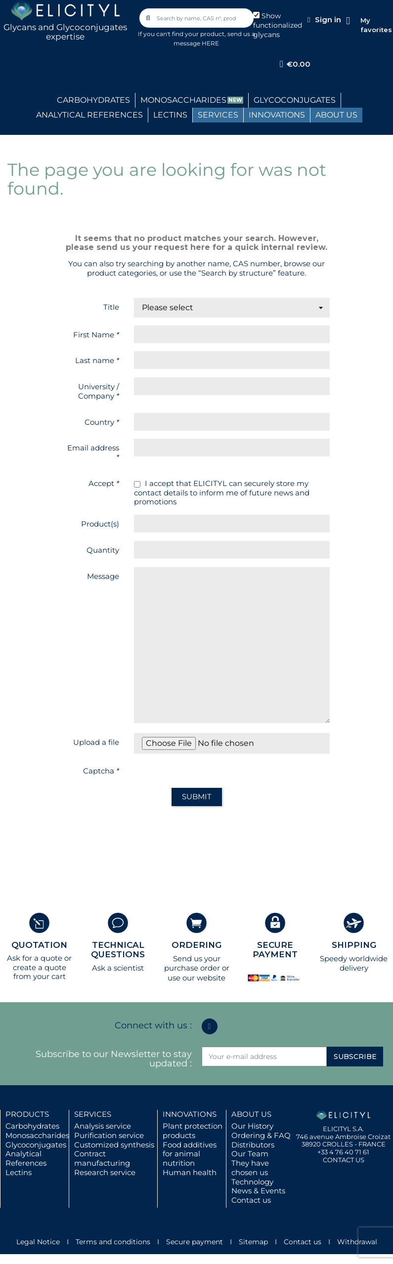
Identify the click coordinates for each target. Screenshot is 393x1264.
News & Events (258, 1190)
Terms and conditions (113, 1241)
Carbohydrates (32, 1126)
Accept (103, 483)
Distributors (252, 1144)
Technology (252, 1181)
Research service (104, 1172)
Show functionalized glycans (277, 25)
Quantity (103, 550)
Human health (190, 1172)
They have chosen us (250, 1167)
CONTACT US (343, 1160)
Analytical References (25, 1158)
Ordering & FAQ (261, 1135)
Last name (97, 360)
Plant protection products (192, 1130)
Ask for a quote (34, 958)
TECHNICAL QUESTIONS (118, 949)
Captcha (101, 770)
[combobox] (197, 18)
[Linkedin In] (210, 1026)
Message (103, 576)
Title (111, 307)
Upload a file (96, 742)
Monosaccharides (37, 1135)
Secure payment (194, 1241)
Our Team (249, 1153)
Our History (252, 1126)
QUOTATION (39, 945)
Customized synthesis (114, 1144)
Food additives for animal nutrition (190, 1154)
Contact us (251, 1200)
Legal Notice (38, 1241)
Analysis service (102, 1126)
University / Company (98, 391)
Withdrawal (357, 1241)
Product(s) (100, 524)
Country (102, 422)
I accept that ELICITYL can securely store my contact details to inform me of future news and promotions (221, 493)
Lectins (18, 1172)
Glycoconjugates (35, 1144)
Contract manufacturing (102, 1158)
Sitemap (253, 1241)
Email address (93, 452)
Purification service (109, 1135)
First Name (96, 334)
